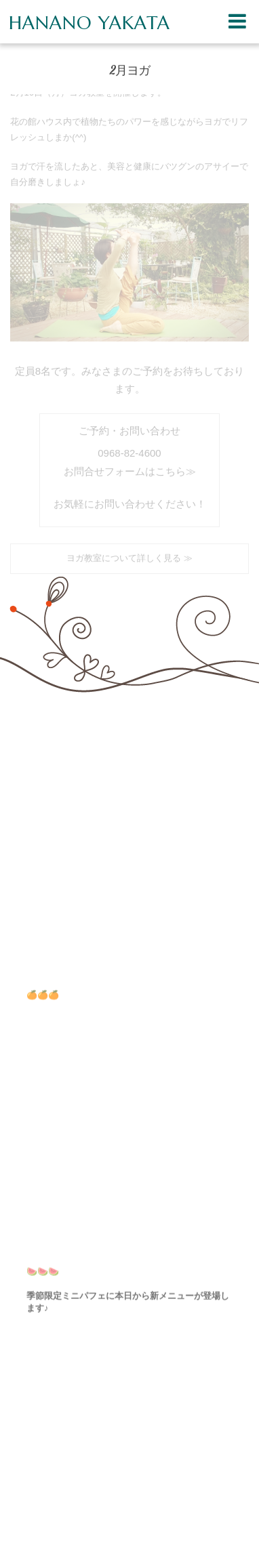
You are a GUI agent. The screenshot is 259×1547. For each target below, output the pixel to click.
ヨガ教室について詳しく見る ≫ (129, 555)
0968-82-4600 (129, 449)
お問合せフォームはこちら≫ (130, 468)
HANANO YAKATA (89, 23)
